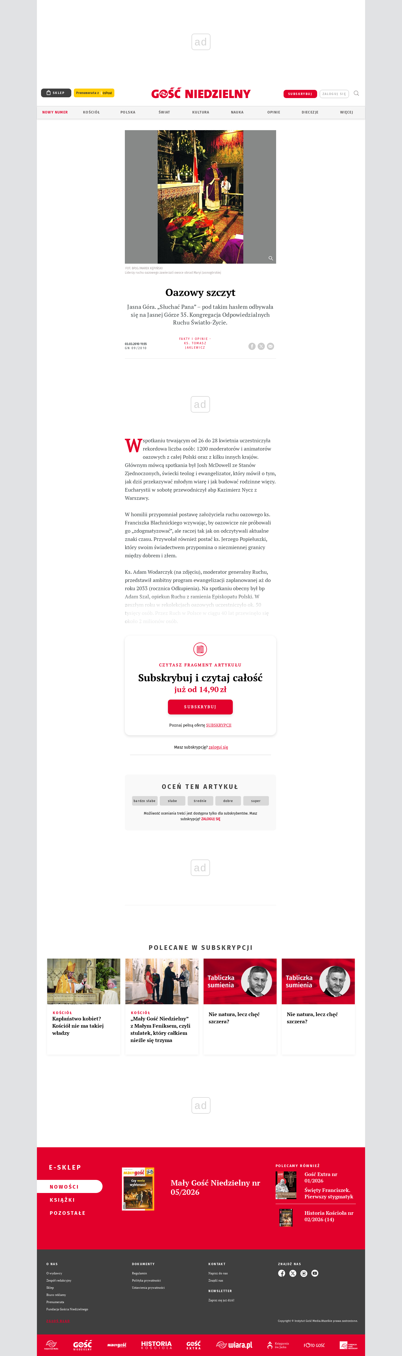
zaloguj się (334, 94)
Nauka (237, 112)
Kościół (91, 112)
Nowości (61, 1186)
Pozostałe (61, 1213)
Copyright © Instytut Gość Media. (299, 1321)
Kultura (200, 112)
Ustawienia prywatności (148, 1288)
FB (253, 345)
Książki (61, 1199)
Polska (127, 112)
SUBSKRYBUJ (300, 94)
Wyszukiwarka (356, 93)
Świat (164, 112)
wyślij (271, 345)
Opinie (273, 112)
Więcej (346, 112)
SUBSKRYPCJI (219, 725)
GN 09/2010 (136, 348)
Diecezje (310, 112)
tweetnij (262, 345)
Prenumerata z (94, 93)
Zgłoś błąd (58, 1321)
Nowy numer (55, 112)
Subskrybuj (200, 707)
